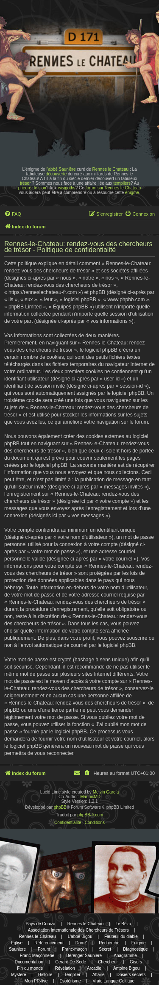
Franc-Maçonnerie (37, 955)
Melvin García (106, 792)
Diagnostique (135, 949)
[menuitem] (12, 214)
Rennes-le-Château (37, 936)
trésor (25, 183)
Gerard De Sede (70, 962)
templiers (122, 183)
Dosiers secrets (131, 974)
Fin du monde (30, 968)
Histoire (45, 974)
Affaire (98, 974)
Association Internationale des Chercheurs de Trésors (78, 930)
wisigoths (66, 188)
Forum (44, 949)
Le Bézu (123, 923)
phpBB (60, 807)
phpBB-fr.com (90, 815)
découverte (56, 174)
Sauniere (17, 949)
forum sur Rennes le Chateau (113, 188)
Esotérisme (70, 981)
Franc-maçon (74, 949)
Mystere (18, 974)
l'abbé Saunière (60, 169)
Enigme (138, 943)
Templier (72, 974)
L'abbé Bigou (80, 936)
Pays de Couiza (40, 923)
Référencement (48, 943)
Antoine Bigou (126, 968)
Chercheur (108, 962)
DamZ (81, 943)
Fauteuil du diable (121, 936)
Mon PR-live (36, 981)
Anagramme (125, 955)
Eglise (16, 943)
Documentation (29, 962)
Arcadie (94, 968)
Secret (105, 949)
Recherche (109, 943)
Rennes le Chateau (110, 169)
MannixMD (90, 796)
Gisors (136, 962)
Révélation (65, 968)
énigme (132, 192)
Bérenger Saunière (84, 955)
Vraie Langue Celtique (114, 981)
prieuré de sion (32, 188)
